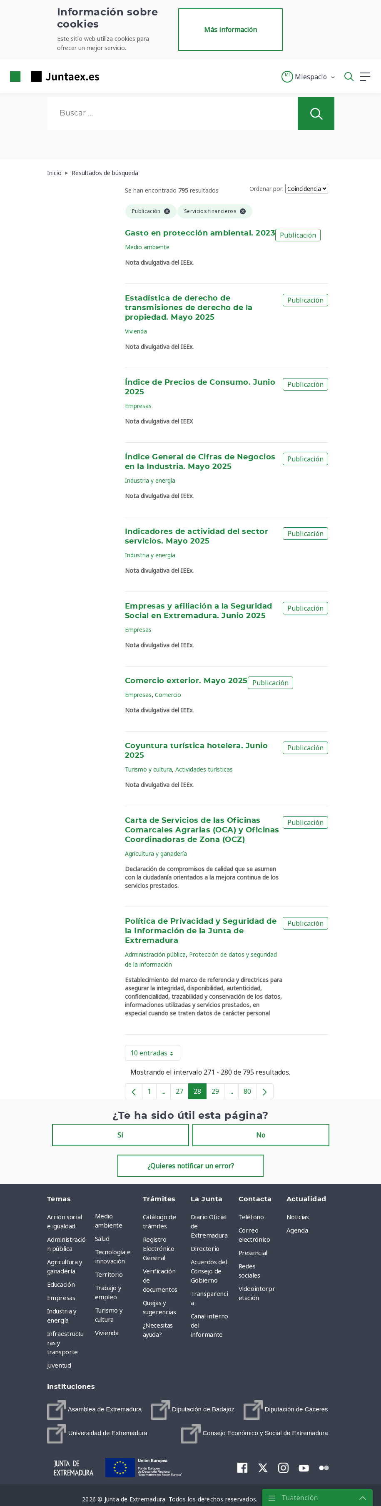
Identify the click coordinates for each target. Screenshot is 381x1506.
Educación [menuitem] (61, 1284)
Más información (230, 29)
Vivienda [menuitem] (107, 1332)
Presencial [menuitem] (253, 1252)
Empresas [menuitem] (61, 1297)
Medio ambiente (147, 247)
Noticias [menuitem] (297, 1217)
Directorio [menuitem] (205, 1248)
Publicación (298, 235)
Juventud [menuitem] (59, 1365)
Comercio (168, 695)
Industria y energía (150, 480)
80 (250, 1093)
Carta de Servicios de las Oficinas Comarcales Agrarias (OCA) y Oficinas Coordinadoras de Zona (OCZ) (202, 830)
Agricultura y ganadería (156, 853)
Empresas (138, 406)
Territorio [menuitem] (109, 1274)
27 (182, 1093)
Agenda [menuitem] (297, 1230)
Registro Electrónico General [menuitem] (158, 1248)
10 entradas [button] (155, 1054)
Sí (120, 1135)
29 (218, 1093)
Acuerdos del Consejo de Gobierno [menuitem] (209, 1271)
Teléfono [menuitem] (251, 1217)
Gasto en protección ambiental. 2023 (200, 233)
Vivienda (136, 331)
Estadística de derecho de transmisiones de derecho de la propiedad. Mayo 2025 (189, 308)
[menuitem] (94, 1410)
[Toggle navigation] (110, 76)
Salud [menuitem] (102, 1238)
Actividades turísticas (204, 769)
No (260, 1135)
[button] (309, 76)
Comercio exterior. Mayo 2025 (186, 681)
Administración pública (155, 954)
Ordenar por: (266, 189)
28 (200, 1093)
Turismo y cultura (148, 769)
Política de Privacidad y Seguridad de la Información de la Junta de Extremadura (200, 931)
